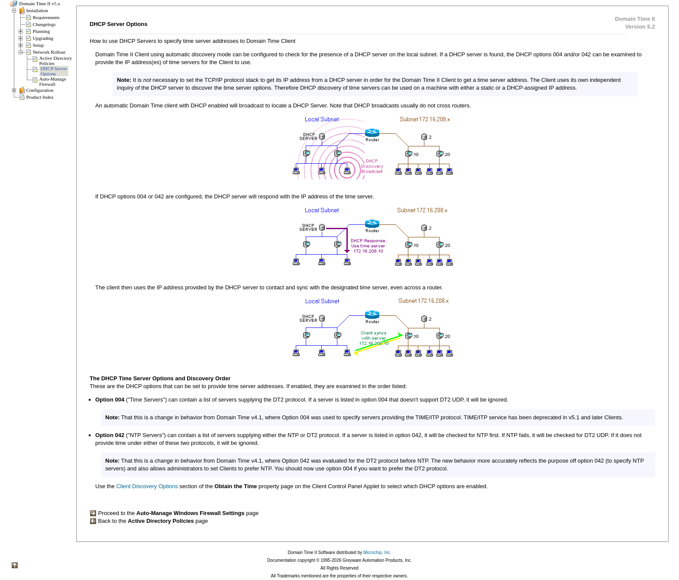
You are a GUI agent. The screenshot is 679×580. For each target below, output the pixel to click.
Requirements (46, 17)
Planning (41, 31)
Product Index (40, 97)
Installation (37, 10)
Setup (38, 45)
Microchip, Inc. (377, 552)
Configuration (40, 90)
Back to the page (149, 521)
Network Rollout (49, 52)
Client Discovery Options (147, 486)
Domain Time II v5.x (39, 3)
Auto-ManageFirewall (52, 81)
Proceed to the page (174, 513)
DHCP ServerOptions (54, 71)
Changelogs (44, 24)
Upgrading (43, 38)
